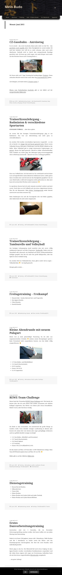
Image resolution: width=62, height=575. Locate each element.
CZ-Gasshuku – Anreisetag (27, 42)
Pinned (24, 103)
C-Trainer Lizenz (32, 82)
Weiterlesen (33, 572)
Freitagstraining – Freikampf (29, 294)
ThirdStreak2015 (30, 224)
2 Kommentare (35, 466)
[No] (60, 571)
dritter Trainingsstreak (36, 190)
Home (7, 17)
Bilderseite (31, 456)
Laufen (36, 379)
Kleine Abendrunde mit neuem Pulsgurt (30, 331)
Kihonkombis (34, 555)
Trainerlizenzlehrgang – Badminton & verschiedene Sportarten (27, 122)
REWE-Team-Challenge (25, 397)
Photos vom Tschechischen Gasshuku (22, 90)
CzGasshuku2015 (42, 77)
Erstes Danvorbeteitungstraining (27, 524)
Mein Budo (13, 7)
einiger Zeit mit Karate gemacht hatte (32, 144)
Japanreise (55, 17)
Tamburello (39, 250)
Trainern (45, 75)
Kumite (15, 103)
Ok (25, 572)
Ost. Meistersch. (45, 17)
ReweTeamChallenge (15, 466)
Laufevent (37, 465)
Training (21, 17)
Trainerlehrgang (31, 103)
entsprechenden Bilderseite (18, 92)
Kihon (11, 103)
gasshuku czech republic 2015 (19, 48)
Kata (49, 101)
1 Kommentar (14, 277)
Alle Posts (14, 17)
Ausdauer (28, 379)
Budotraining (23, 101)
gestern (12, 150)
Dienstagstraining (21, 483)
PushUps (40, 379)
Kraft (32, 379)
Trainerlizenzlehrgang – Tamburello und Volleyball (27, 242)
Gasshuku (44, 101)
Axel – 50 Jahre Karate (32, 17)
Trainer (36, 224)
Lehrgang (19, 103)
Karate (29, 101)
